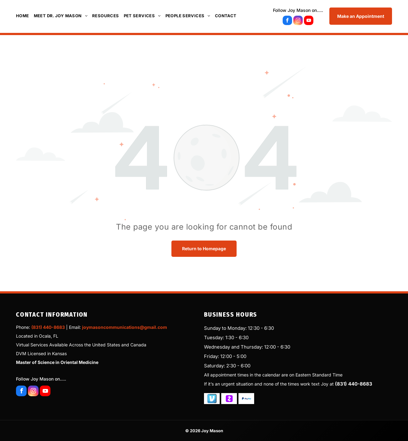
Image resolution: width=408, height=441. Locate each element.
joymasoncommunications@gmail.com (124, 327)
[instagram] (298, 21)
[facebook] (287, 21)
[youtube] (308, 21)
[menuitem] (25, 15)
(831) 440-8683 (48, 327)
